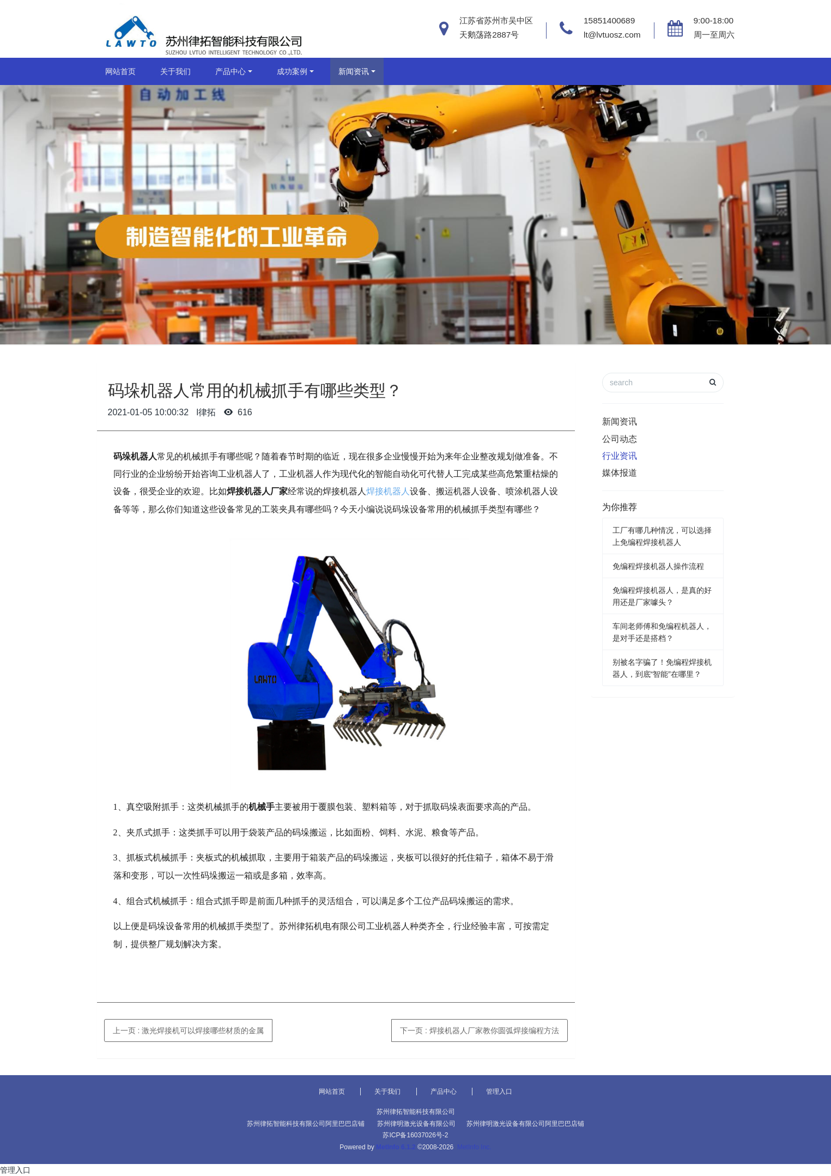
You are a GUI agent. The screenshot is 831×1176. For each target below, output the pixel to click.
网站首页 (120, 71)
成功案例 (292, 71)
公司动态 (619, 439)
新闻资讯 (353, 71)
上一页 (188, 1030)
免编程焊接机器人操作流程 (658, 566)
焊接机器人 (388, 491)
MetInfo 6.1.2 (396, 1147)
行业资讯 (619, 455)
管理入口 (499, 1091)
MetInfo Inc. (474, 1147)
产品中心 (230, 71)
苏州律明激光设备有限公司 (416, 1123)
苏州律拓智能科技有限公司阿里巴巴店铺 (306, 1123)
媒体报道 (619, 472)
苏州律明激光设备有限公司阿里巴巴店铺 (525, 1123)
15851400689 (609, 20)
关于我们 (175, 71)
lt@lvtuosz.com (612, 34)
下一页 (479, 1030)
